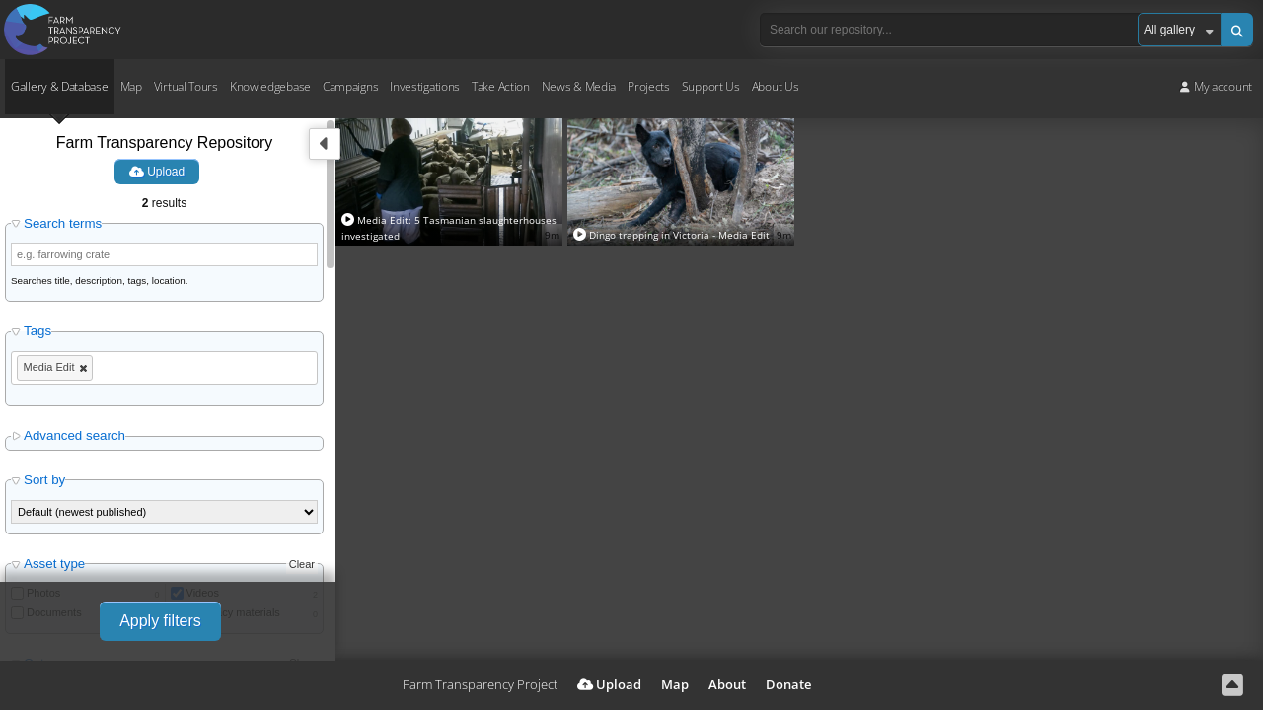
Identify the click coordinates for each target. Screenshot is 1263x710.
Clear (302, 564)
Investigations (425, 86)
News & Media (579, 86)
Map (131, 86)
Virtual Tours (186, 86)
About (727, 684)
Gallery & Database (60, 86)
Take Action (501, 86)
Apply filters (160, 620)
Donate (788, 684)
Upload (157, 171)
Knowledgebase (270, 86)
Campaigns (350, 86)
